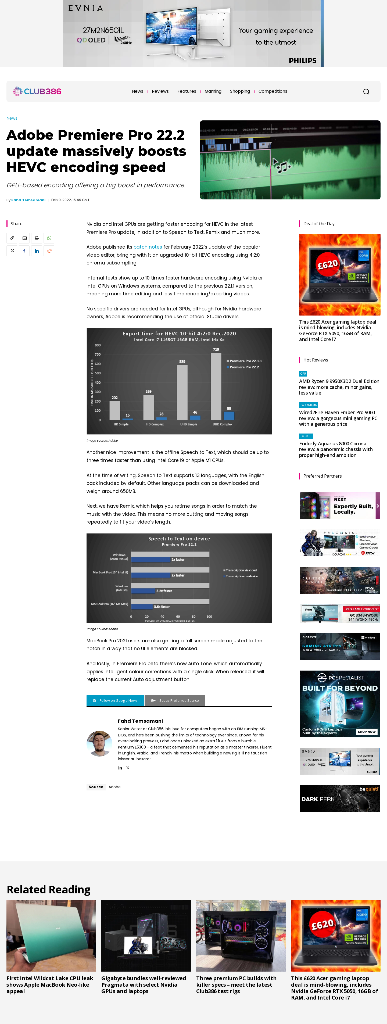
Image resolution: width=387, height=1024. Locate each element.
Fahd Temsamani (28, 200)
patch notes (148, 247)
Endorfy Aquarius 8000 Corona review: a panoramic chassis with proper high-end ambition (335, 449)
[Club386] (37, 91)
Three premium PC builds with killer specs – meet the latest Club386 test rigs (236, 985)
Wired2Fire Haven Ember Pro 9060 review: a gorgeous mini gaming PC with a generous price (338, 418)
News (12, 118)
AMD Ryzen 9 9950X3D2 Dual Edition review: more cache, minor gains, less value (339, 387)
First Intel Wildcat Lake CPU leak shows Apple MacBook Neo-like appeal (49, 985)
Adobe (115, 787)
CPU (303, 374)
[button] (366, 91)
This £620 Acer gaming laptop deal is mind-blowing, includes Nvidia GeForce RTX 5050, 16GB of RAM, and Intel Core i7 (337, 330)
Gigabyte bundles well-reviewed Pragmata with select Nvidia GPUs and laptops (143, 985)
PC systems (308, 405)
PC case (306, 436)
